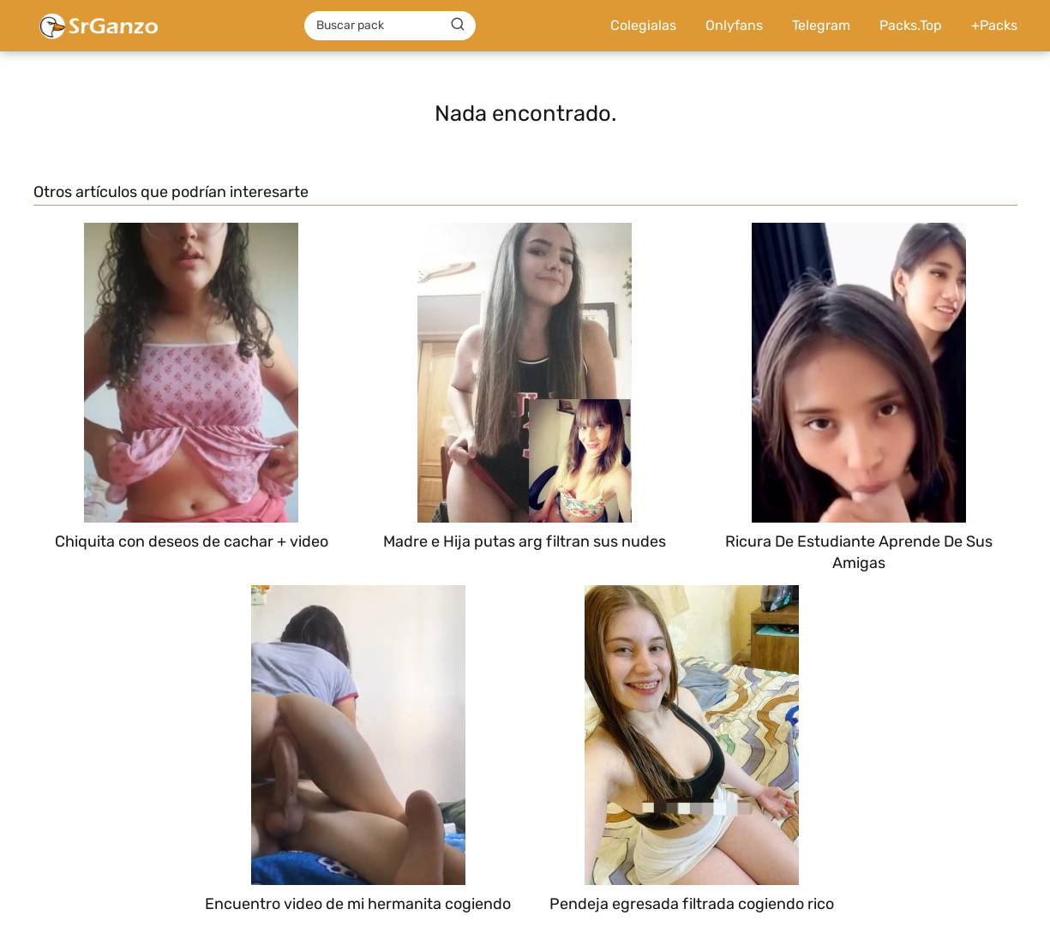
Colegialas (643, 25)
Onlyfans (734, 25)
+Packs (994, 25)
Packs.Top (910, 25)
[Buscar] (458, 25)
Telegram (821, 25)
